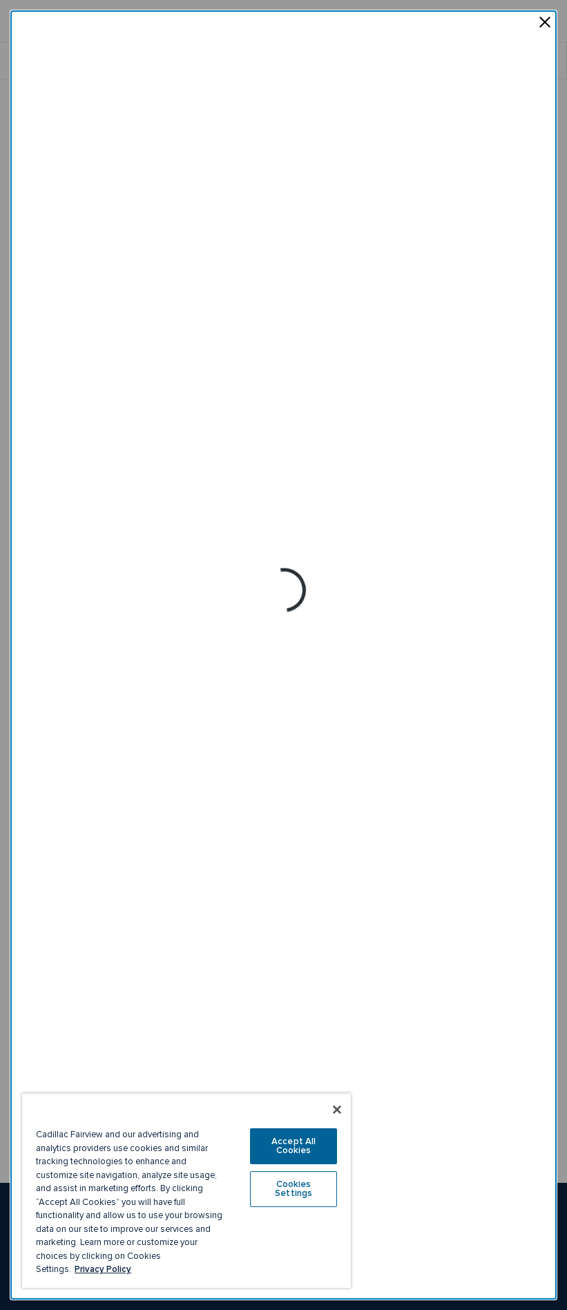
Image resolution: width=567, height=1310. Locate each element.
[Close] (337, 1109)
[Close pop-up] (545, 23)
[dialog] (283, 655)
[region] (186, 1190)
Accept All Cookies (293, 1146)
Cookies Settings (293, 1189)
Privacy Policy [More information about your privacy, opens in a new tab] (103, 1269)
